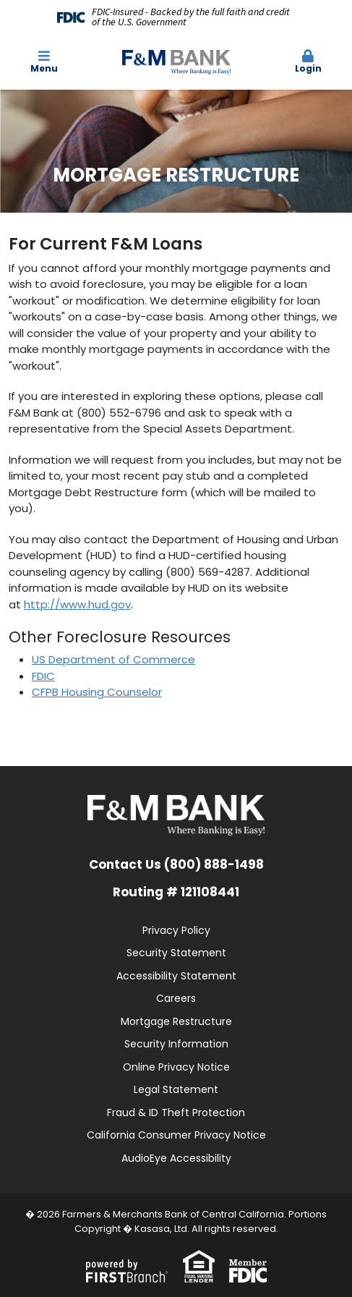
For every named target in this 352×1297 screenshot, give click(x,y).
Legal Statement (176, 1089)
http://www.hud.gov (77, 604)
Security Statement (176, 952)
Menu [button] (44, 62)
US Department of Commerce (113, 659)
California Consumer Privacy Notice (176, 1135)
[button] (308, 62)
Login (307, 62)
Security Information (176, 1044)
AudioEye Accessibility (176, 1158)
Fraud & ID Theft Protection (176, 1112)
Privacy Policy (176, 930)
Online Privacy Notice (176, 1067)
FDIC (43, 676)
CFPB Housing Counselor (97, 691)
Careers (176, 998)
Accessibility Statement (176, 976)
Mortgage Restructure (176, 1021)
